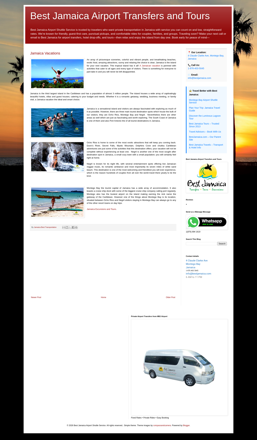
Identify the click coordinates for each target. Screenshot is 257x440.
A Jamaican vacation (150, 65)
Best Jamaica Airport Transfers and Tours (120, 15)
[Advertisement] (103, 269)
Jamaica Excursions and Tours (101, 209)
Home (103, 297)
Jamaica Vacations (45, 53)
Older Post (170, 297)
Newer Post (36, 297)
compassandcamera (162, 425)
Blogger (186, 425)
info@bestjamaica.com (199, 78)
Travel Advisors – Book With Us (205, 131)
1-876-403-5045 (196, 68)
